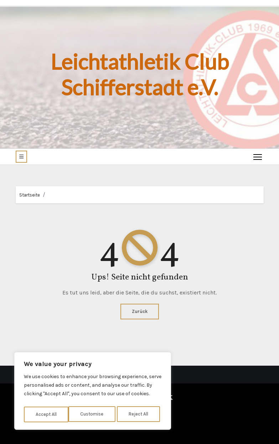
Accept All (139, 414)
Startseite (29, 195)
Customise (47, 414)
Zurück (139, 311)
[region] (92, 392)
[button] (21, 157)
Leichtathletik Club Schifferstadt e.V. (140, 74)
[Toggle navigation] (257, 157)
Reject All (93, 414)
